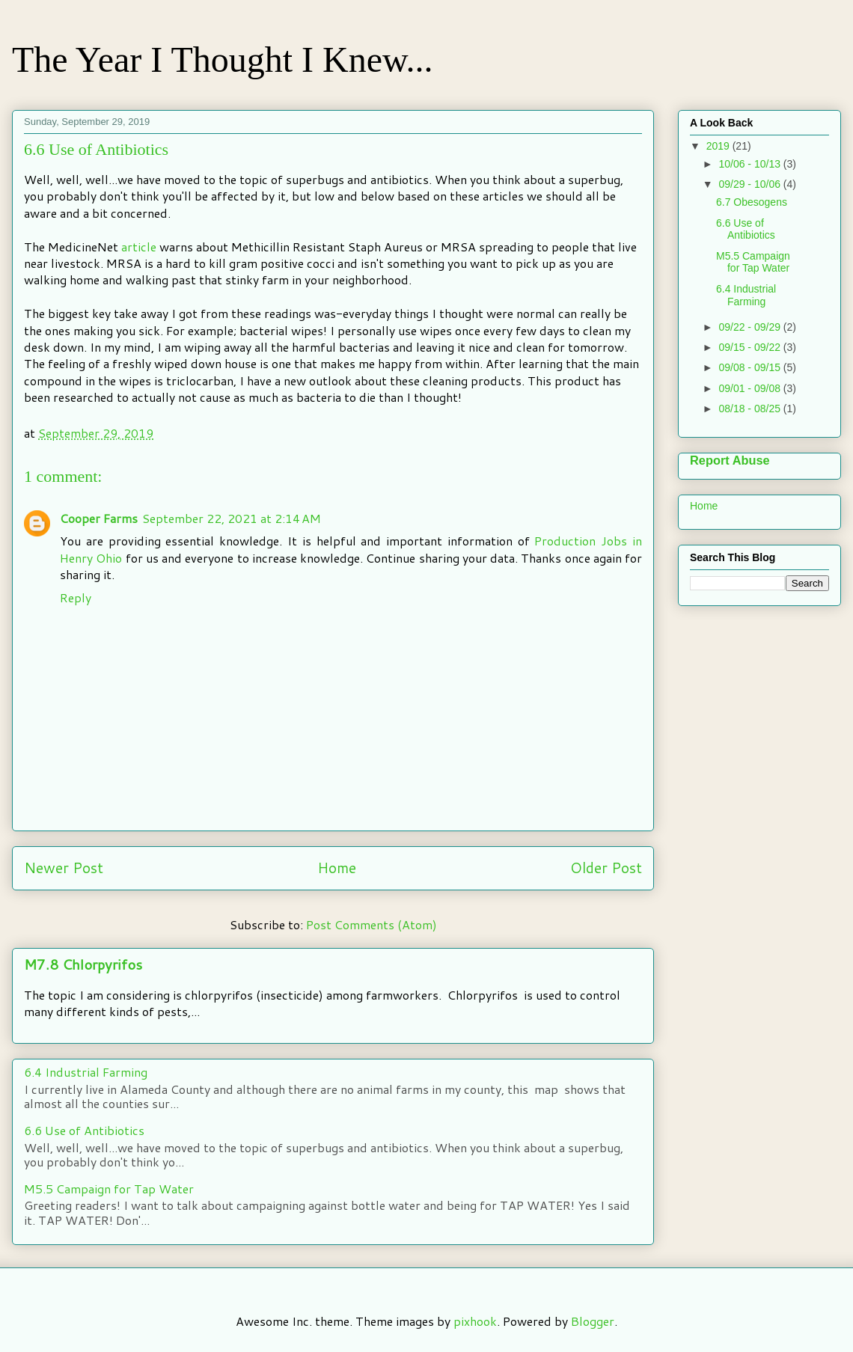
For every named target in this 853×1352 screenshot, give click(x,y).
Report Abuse (730, 460)
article (137, 246)
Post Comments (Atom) (371, 924)
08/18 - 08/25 (750, 409)
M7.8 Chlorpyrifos (83, 964)
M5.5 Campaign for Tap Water (109, 1188)
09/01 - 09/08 (750, 388)
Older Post (606, 867)
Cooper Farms (99, 518)
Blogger (592, 1321)
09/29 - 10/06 (750, 184)
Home (336, 867)
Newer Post (63, 867)
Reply (75, 597)
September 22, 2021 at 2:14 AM (231, 518)
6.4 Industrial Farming (85, 1071)
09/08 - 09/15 (750, 367)
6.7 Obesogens (751, 202)
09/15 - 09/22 (750, 347)
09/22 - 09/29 (750, 327)
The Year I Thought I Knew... (222, 59)
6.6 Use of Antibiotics (84, 1130)
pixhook (475, 1321)
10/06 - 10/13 (750, 164)
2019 (719, 146)
